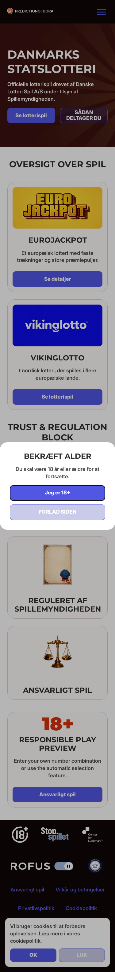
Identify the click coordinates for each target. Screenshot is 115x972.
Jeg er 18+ (57, 493)
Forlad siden (58, 512)
